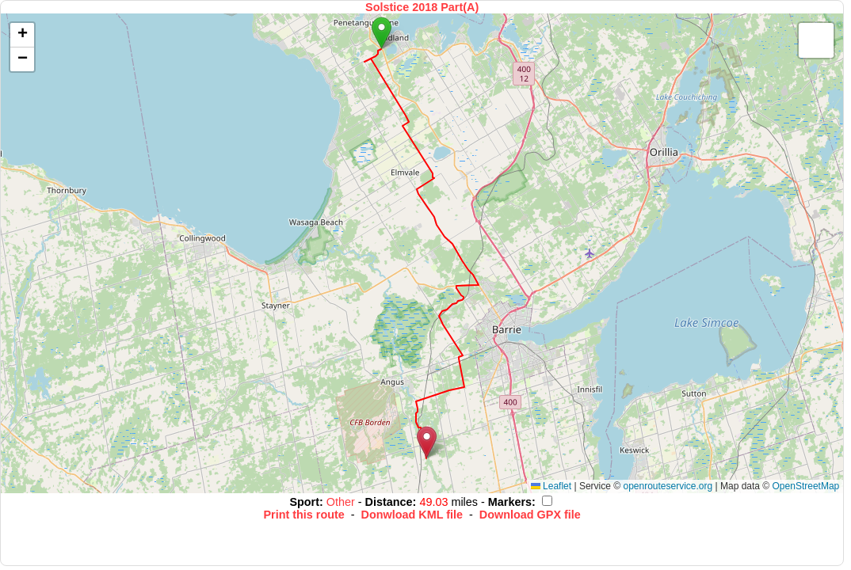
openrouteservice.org (667, 486)
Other (342, 502)
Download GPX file (530, 514)
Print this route (303, 514)
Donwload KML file (412, 514)
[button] (381, 33)
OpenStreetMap (806, 486)
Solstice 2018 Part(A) (422, 7)
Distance (389, 502)
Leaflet (551, 486)
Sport (304, 502)
